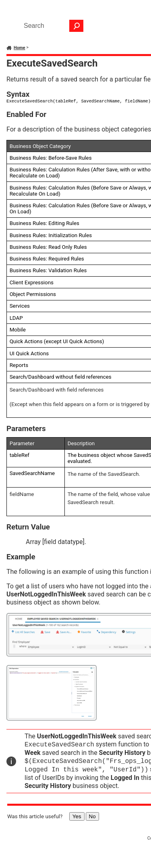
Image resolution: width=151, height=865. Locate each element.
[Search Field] (51, 25)
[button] (76, 25)
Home (19, 47)
